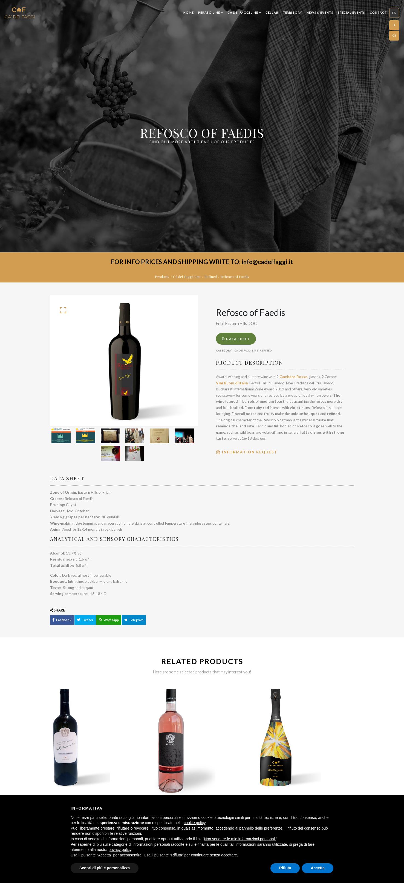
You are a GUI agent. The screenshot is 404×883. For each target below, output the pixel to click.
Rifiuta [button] (285, 868)
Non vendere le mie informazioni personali (239, 839)
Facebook (61, 624)
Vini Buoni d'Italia (232, 383)
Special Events (351, 12)
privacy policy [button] (120, 849)
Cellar (272, 12)
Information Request (247, 452)
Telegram (131, 624)
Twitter (84, 624)
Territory (292, 12)
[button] (394, 13)
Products (162, 276)
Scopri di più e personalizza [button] (104, 868)
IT (394, 25)
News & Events (320, 12)
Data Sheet (236, 339)
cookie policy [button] (194, 823)
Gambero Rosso (293, 377)
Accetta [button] (318, 868)
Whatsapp (107, 624)
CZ (394, 35)
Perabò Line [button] (210, 12)
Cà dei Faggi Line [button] (244, 12)
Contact (378, 12)
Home (188, 12)
